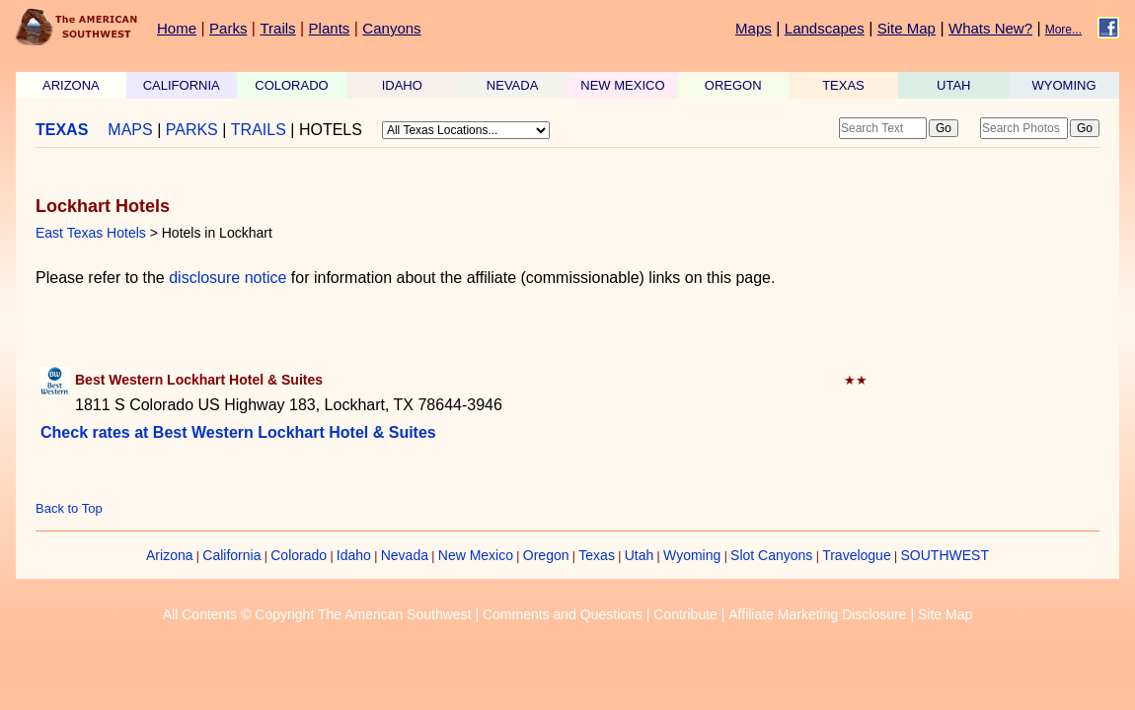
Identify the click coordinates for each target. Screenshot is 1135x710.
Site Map (906, 28)
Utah (639, 555)
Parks (228, 28)
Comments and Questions (563, 614)
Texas (596, 555)
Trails (277, 28)
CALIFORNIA (181, 85)
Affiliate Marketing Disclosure (817, 614)
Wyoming (691, 555)
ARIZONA (71, 85)
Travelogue (856, 555)
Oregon (546, 555)
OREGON (733, 85)
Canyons (391, 28)
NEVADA (513, 85)
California (231, 555)
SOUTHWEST (945, 555)
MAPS (130, 129)
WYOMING (1064, 85)
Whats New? (990, 28)
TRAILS (258, 129)
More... (1063, 29)
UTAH (953, 85)
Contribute (685, 614)
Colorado (298, 555)
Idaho (354, 555)
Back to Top (69, 508)
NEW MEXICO (622, 85)
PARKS (192, 129)
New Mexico (475, 555)
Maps (753, 28)
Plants (329, 28)
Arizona (169, 555)
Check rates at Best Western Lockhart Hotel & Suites (238, 432)
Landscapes (825, 28)
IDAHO (402, 85)
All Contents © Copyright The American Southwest (317, 614)
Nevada (404, 555)
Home (176, 28)
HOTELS (330, 129)
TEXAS (843, 85)
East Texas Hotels (91, 233)
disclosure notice (227, 277)
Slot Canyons (771, 555)
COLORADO (291, 85)
